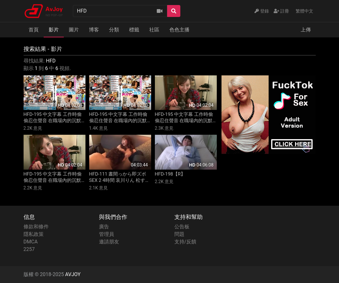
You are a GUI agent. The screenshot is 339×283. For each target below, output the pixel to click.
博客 (94, 30)
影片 (54, 30)
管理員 (106, 234)
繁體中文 (304, 11)
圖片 (74, 30)
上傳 (306, 30)
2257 (29, 249)
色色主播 (179, 30)
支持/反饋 (185, 242)
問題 (179, 234)
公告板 (181, 227)
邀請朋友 (109, 242)
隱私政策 (34, 234)
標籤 (134, 30)
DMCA (31, 242)
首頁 (34, 30)
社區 (154, 30)
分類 (114, 30)
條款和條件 (36, 227)
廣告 (104, 227)
